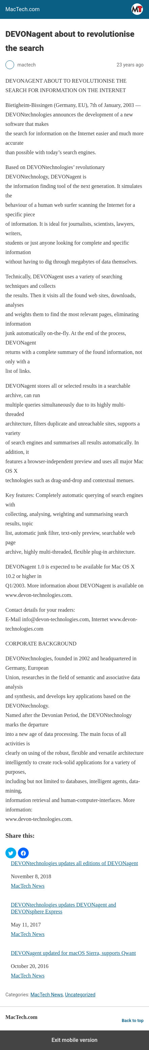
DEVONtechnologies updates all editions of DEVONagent (74, 863)
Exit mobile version (74, 1040)
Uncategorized (80, 994)
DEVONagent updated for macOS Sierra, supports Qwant (73, 953)
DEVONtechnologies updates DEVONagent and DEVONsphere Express (63, 908)
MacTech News (28, 886)
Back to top (133, 1020)
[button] (10, 853)
